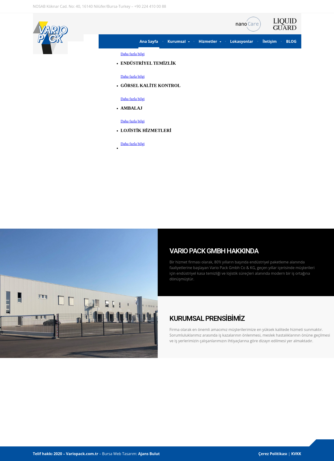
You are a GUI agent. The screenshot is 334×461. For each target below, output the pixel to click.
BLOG (291, 41)
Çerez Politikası (273, 453)
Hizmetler (208, 41)
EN (298, 6)
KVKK (296, 453)
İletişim (269, 41)
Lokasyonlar (241, 41)
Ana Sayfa (149, 41)
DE (285, 6)
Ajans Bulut (149, 453)
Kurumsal (177, 41)
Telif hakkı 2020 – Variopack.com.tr (65, 453)
